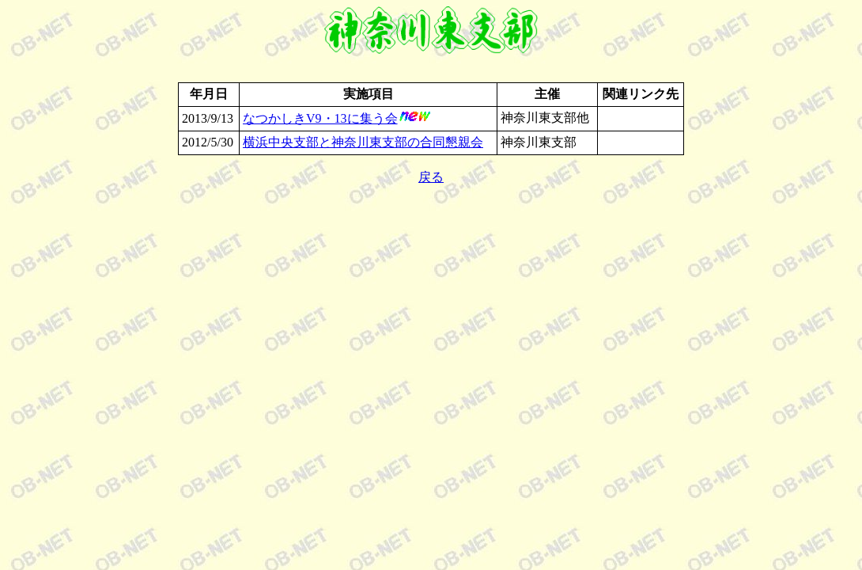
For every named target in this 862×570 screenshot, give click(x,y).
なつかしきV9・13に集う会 (320, 118)
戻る (431, 177)
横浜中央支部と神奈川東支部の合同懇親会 (363, 142)
